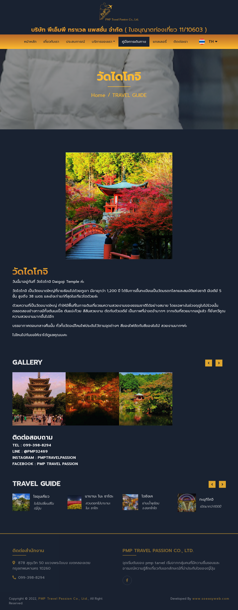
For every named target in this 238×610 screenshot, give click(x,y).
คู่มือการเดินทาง (134, 41)
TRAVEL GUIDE (129, 95)
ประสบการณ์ (75, 41)
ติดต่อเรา (181, 41)
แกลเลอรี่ (160, 41)
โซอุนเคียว (41, 513)
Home (98, 95)
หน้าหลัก (30, 41)
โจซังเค (147, 513)
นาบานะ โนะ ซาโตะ (99, 513)
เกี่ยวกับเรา (51, 41)
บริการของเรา (102, 41)
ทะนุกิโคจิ (206, 516)
